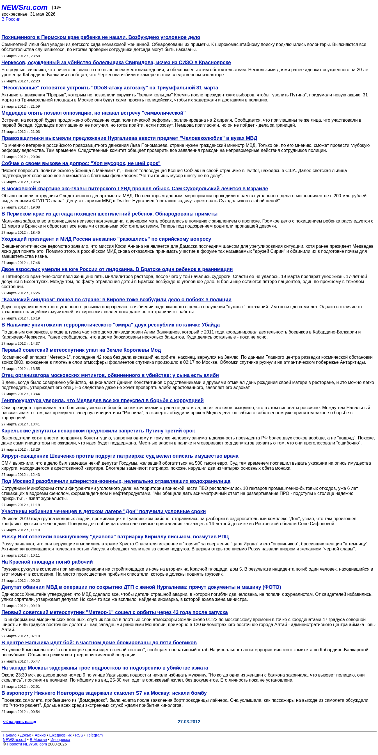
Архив (40, 735)
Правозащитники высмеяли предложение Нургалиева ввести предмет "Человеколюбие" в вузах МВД (129, 138)
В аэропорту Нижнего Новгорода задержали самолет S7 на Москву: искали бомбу (104, 693)
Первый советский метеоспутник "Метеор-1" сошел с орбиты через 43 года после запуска (114, 612)
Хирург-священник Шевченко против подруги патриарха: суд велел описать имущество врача (120, 456)
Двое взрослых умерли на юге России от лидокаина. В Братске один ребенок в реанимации (117, 269)
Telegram (95, 735)
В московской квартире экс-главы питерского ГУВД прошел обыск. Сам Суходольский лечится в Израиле (134, 188)
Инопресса (60, 739)
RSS (79, 735)
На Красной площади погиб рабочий (47, 562)
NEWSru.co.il (14, 739)
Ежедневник (60, 735)
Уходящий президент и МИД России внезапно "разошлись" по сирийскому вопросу (106, 239)
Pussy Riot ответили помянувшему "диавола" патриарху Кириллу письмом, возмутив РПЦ (115, 536)
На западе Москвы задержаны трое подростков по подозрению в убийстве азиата (104, 668)
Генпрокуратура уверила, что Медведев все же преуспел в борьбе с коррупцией (102, 400)
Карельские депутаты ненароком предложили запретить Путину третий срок (98, 431)
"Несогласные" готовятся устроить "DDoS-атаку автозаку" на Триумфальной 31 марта (109, 88)
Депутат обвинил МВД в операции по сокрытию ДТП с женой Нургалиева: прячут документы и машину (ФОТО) (141, 587)
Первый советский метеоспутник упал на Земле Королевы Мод (81, 350)
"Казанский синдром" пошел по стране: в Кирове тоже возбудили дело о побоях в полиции (116, 299)
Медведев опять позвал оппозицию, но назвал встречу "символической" (93, 113)
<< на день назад (19, 721)
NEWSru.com (24, 7)
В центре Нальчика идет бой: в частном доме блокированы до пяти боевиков (99, 642)
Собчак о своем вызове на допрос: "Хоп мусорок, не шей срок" (81, 163)
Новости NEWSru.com (27, 744)
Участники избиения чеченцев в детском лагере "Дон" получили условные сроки (103, 511)
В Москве (38, 739)
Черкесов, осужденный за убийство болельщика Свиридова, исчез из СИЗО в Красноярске (116, 62)
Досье (25, 735)
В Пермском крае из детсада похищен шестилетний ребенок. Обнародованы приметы (109, 214)
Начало (10, 735)
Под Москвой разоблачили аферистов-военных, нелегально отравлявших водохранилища (115, 481)
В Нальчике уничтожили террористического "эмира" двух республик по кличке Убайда (110, 325)
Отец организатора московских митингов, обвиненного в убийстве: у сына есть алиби (110, 375)
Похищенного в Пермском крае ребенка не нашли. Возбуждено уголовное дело (100, 37)
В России (10, 19)
